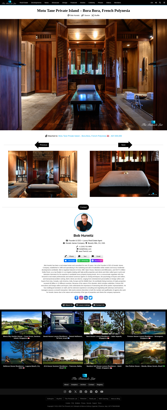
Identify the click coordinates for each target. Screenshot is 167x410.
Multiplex (77, 403)
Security (89, 403)
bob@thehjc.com (85, 249)
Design (64, 3)
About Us (68, 305)
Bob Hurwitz (75, 15)
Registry (100, 384)
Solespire (50, 399)
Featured (74, 3)
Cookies (68, 403)
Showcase (55, 3)
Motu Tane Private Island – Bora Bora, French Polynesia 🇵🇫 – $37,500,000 (90, 136)
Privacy (83, 403)
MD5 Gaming (103, 399)
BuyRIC (59, 399)
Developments (36, 3)
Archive (83, 384)
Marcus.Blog (115, 399)
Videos (108, 3)
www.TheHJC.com (85, 251)
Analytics (74, 384)
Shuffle (97, 15)
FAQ (72, 403)
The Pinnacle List (71, 399)
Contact (91, 384)
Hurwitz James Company (75, 243)
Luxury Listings (83, 305)
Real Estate (24, 3)
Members (117, 3)
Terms (99, 403)
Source (87, 15)
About (66, 384)
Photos (100, 3)
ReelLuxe (92, 399)
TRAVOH (83, 399)
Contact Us (99, 305)
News (47, 3)
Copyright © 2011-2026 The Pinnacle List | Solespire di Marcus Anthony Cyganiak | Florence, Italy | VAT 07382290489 (83, 406)
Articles (82, 3)
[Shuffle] (156, 2)
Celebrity (92, 3)
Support (94, 403)
